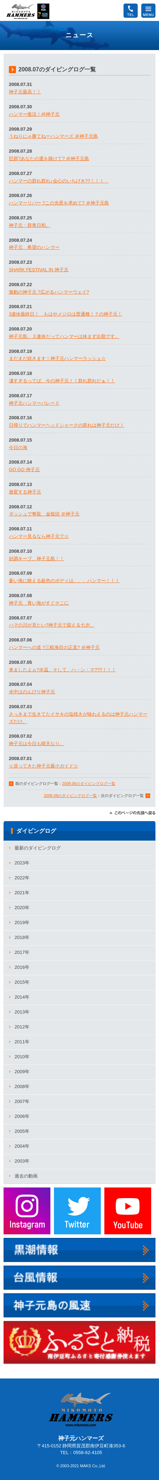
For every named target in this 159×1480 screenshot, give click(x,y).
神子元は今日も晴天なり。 (36, 743)
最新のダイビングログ (38, 848)
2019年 (22, 922)
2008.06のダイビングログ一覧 (88, 783)
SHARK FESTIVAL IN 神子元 (38, 269)
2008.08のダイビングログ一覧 (70, 795)
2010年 (22, 1056)
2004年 (22, 1146)
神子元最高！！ (25, 91)
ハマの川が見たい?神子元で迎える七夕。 (51, 625)
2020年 (22, 907)
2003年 (22, 1161)
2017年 (22, 952)
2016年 (22, 967)
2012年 (22, 1027)
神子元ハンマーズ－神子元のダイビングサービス (27, 11)
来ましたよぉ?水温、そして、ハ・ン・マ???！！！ (62, 669)
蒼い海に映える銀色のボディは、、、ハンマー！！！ (64, 580)
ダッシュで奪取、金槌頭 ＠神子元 (44, 514)
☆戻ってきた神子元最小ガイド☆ (43, 766)
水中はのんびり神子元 (32, 691)
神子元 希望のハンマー (34, 247)
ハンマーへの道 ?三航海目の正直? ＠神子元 (54, 647)
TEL (131, 7)
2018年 (22, 937)
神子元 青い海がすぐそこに (39, 603)
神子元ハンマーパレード (34, 403)
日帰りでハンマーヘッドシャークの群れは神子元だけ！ (66, 425)
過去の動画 (26, 1176)
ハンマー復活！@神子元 (34, 114)
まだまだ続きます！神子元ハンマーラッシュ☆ (57, 358)
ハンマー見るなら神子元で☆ (39, 536)
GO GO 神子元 (24, 469)
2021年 (22, 892)
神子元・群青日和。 (29, 225)
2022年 (22, 877)
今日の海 (18, 447)
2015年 (22, 982)
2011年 (22, 1041)
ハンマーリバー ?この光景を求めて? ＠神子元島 (59, 203)
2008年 (22, 1086)
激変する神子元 (25, 492)
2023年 (22, 862)
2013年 (22, 1012)
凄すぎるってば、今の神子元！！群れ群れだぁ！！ (62, 380)
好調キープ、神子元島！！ (36, 558)
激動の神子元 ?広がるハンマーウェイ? (49, 292)
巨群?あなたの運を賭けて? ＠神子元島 (49, 158)
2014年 (22, 997)
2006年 (22, 1116)
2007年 (22, 1101)
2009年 (22, 1071)
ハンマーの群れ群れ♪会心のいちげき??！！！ (59, 181)
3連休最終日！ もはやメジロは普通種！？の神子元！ (65, 314)
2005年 (22, 1131)
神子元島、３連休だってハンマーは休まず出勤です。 (64, 336)
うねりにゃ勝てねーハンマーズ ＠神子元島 (53, 136)
